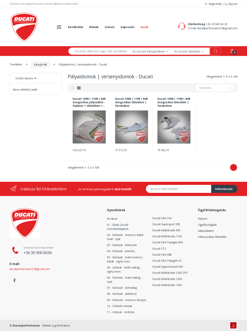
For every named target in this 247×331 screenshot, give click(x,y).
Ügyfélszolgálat (207, 225)
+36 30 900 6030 (38, 252)
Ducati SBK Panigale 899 (167, 242)
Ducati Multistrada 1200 (167, 279)
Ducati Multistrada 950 (166, 230)
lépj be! (233, 4)
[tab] (73, 88)
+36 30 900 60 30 (216, 24)
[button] (153, 51)
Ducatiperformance (26, 325)
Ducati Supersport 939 (166, 224)
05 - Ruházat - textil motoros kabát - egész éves (125, 259)
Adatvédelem (206, 231)
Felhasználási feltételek (212, 237)
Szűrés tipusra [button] (24, 78)
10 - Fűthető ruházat (119, 306)
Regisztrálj (213, 4)
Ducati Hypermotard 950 (167, 266)
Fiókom (202, 219)
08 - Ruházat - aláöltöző (122, 294)
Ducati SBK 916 (162, 218)
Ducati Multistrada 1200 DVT (170, 273)
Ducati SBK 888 (162, 254)
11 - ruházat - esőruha (120, 312)
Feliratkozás (224, 189)
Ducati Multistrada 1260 (167, 285)
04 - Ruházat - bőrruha (121, 251)
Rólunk (94, 27)
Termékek (16, 64)
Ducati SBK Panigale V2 (166, 260)
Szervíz (110, 27)
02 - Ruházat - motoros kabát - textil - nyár (126, 237)
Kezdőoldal (75, 27)
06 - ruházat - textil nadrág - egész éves (124, 269)
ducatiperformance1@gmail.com (217, 28)
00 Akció (112, 219)
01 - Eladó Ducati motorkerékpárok (118, 227)
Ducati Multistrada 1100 (167, 236)
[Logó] (24, 26)
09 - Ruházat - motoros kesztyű (126, 300)
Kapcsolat (128, 27)
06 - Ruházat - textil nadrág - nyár (124, 279)
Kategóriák (40, 64)
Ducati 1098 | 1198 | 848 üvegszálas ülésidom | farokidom (131, 102)
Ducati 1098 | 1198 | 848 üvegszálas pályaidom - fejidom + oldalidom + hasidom (89, 102)
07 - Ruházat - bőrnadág (122, 288)
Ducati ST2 (159, 248)
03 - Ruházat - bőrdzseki (122, 245)
